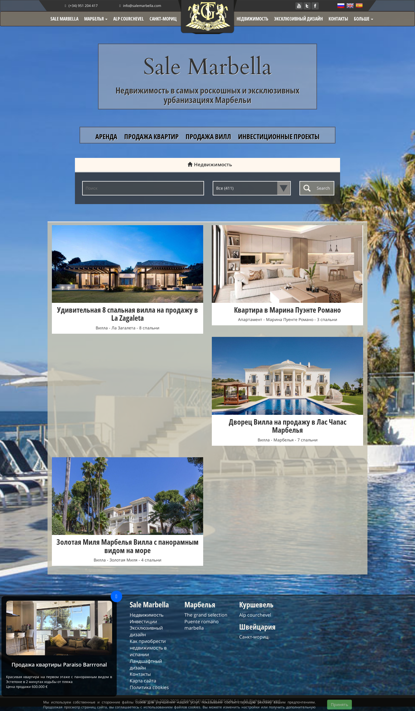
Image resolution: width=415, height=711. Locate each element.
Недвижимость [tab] (207, 164)
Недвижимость (146, 615)
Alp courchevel (255, 615)
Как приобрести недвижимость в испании (148, 648)
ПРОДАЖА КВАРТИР (152, 136)
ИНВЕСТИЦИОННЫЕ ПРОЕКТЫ (279, 136)
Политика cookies (149, 687)
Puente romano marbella (201, 624)
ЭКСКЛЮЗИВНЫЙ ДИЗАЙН (298, 19)
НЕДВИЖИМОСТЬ (252, 19)
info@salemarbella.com (139, 5)
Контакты (140, 674)
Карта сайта (143, 681)
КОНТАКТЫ (338, 19)
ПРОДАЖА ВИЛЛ (209, 136)
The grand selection (205, 615)
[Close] (116, 596)
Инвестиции (143, 621)
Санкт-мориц (253, 637)
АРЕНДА (106, 136)
